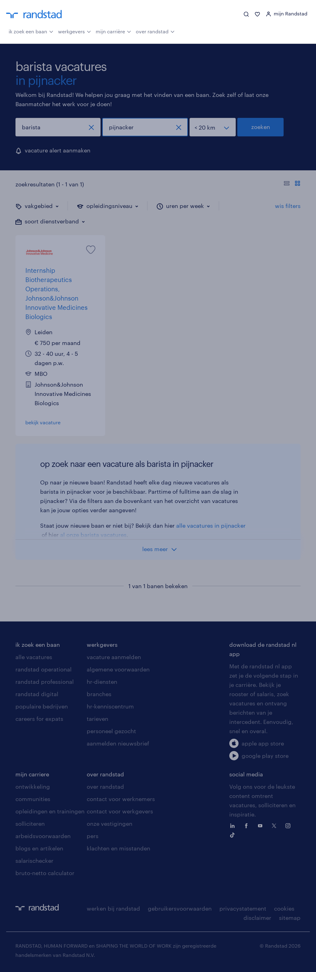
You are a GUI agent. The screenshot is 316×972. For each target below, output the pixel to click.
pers (92, 836)
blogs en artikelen (39, 848)
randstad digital (36, 694)
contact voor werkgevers (120, 811)
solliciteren (30, 823)
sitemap (290, 917)
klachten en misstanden (118, 848)
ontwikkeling (32, 786)
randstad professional (44, 681)
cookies (284, 908)
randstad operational (43, 669)
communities (32, 798)
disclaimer (257, 917)
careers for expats (39, 718)
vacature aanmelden (114, 657)
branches (99, 694)
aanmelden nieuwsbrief (118, 743)
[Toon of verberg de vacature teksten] (292, 184)
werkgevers (74, 30)
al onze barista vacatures (93, 534)
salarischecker (34, 860)
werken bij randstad (113, 908)
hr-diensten (102, 681)
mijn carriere (32, 774)
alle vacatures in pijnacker (211, 525)
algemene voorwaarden (118, 669)
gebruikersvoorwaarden (180, 908)
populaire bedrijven (41, 706)
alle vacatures (33, 657)
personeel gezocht (111, 731)
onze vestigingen (109, 823)
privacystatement (242, 908)
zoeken (260, 126)
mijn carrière (113, 30)
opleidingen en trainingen (50, 811)
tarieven (97, 718)
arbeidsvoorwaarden (43, 836)
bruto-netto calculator (44, 873)
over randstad (155, 30)
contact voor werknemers (121, 798)
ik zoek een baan (31, 30)
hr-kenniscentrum (110, 706)
